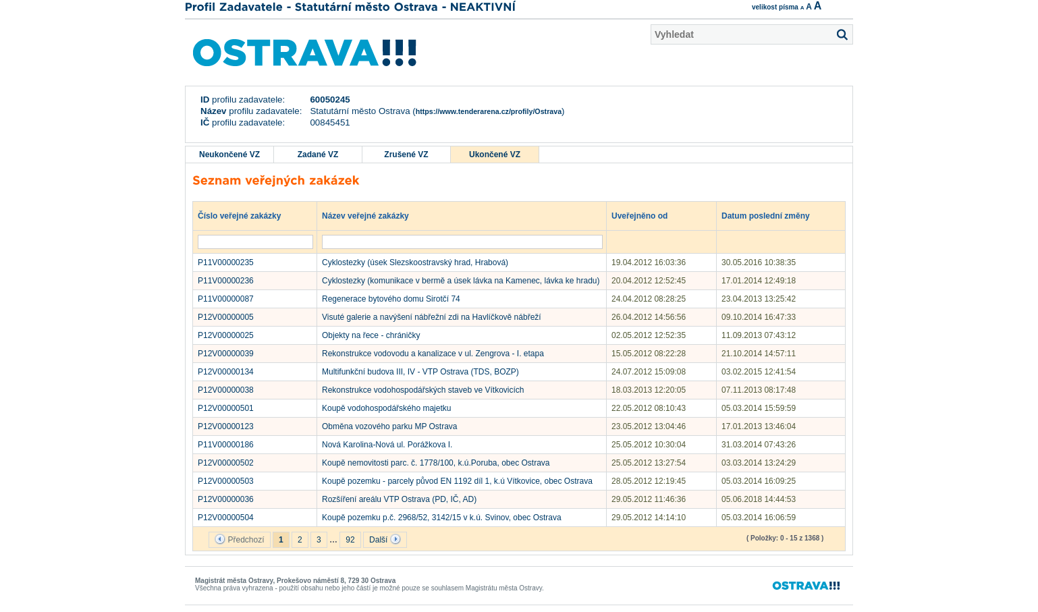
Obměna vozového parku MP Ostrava (390, 426)
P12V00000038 (226, 390)
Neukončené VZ (229, 154)
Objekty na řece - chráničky (371, 335)
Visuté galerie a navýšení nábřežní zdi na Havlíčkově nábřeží (431, 317)
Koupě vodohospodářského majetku (386, 408)
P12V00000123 (226, 426)
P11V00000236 (226, 280)
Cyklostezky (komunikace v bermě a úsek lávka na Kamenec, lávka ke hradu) (461, 280)
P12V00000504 (226, 517)
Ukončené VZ (494, 154)
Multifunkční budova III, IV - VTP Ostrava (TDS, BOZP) (420, 372)
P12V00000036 (226, 499)
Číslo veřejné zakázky (246, 215)
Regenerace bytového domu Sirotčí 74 (391, 299)
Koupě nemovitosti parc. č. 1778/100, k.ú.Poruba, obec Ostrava (436, 463)
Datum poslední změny (772, 215)
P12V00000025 (226, 335)
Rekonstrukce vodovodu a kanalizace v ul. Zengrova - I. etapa (433, 353)
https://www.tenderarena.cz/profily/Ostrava (489, 111)
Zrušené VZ (406, 154)
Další (385, 539)
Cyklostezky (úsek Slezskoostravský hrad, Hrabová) (415, 262)
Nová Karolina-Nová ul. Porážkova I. (387, 444)
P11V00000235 (226, 262)
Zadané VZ (318, 154)
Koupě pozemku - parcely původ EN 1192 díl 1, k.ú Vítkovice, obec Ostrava (457, 481)
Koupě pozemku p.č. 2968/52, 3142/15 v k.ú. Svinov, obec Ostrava (442, 517)
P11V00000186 (226, 444)
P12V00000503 (226, 481)
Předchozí (239, 539)
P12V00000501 (226, 408)
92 (350, 540)
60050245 (330, 99)
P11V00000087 (226, 299)
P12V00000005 (226, 317)
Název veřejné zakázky (372, 215)
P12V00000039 (226, 353)
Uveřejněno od (646, 215)
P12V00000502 (226, 463)
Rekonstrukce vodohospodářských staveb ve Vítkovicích (423, 390)
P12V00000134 (226, 372)
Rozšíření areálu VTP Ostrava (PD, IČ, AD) (399, 499)
